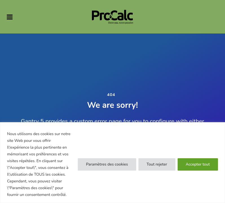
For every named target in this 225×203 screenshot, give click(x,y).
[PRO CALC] (112, 17)
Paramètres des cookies (107, 164)
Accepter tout (198, 164)
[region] (112, 162)
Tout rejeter (157, 164)
